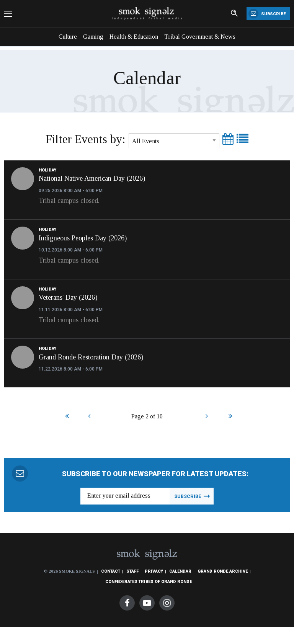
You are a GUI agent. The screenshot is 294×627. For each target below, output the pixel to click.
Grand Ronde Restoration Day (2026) (91, 357)
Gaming (93, 36)
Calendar (180, 571)
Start (66, 417)
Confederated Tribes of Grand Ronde (148, 581)
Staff (132, 571)
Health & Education (133, 36)
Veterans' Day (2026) (68, 297)
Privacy (154, 571)
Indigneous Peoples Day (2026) (83, 238)
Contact (110, 571)
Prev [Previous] (89, 417)
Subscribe (267, 13)
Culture (68, 36)
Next (206, 417)
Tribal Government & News (199, 36)
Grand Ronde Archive (223, 571)
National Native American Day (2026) (92, 178)
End (229, 417)
